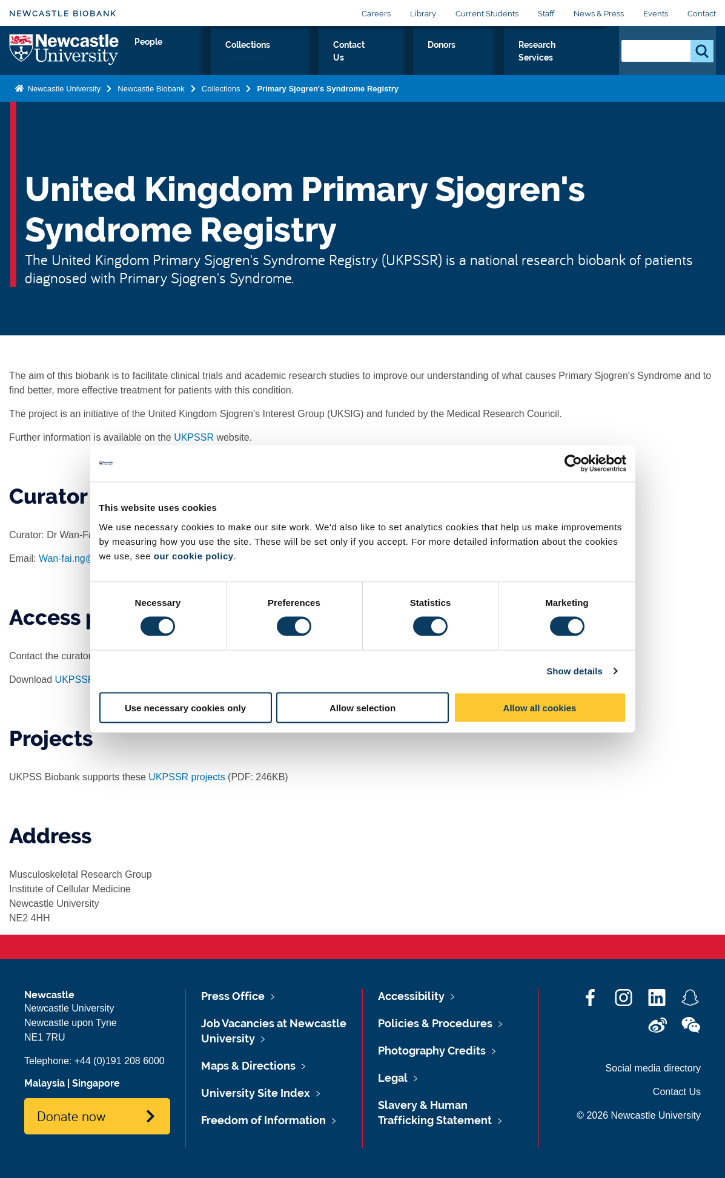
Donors (477, 58)
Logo (64, 56)
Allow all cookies (540, 707)
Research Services (556, 58)
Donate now (71, 1116)
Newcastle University (63, 99)
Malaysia (44, 1083)
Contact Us (415, 58)
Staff (546, 13)
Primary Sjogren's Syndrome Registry (328, 99)
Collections (343, 58)
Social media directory (653, 1068)
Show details (574, 671)
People (280, 58)
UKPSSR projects (186, 777)
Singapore (96, 1083)
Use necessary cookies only (185, 707)
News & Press (599, 13)
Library (423, 13)
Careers (376, 13)
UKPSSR (194, 437)
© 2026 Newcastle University (639, 1115)
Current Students (486, 13)
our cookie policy (194, 555)
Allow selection (362, 707)
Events (655, 13)
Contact (701, 13)
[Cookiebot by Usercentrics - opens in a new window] (573, 464)
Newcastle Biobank (62, 13)
